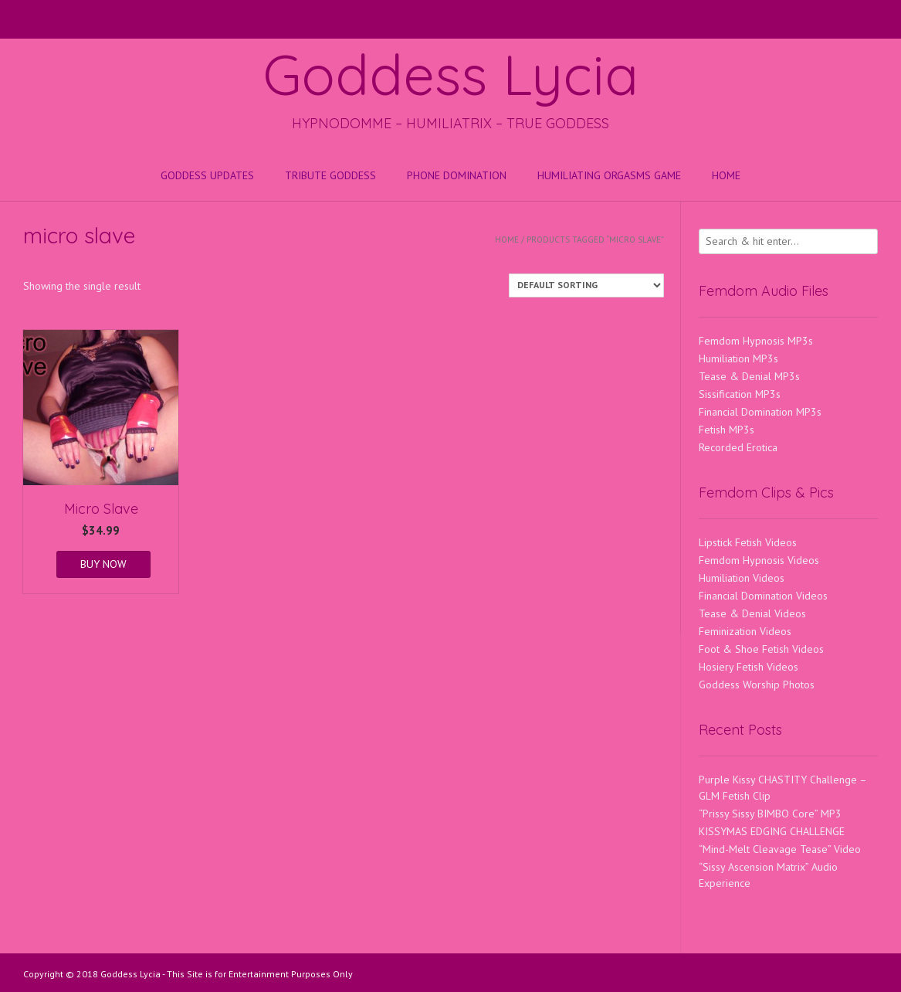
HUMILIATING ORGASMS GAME (609, 175)
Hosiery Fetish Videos (748, 667)
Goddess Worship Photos (757, 684)
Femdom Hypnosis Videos (759, 560)
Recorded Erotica (738, 447)
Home (726, 175)
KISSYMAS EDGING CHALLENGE (772, 831)
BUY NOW (103, 564)
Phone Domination (456, 175)
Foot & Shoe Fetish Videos (761, 649)
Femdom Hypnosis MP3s (756, 341)
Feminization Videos (745, 631)
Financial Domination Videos (763, 596)
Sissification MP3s (740, 394)
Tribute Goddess (330, 175)
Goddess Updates (207, 175)
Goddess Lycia (450, 74)
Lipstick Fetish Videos (748, 542)
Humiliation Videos (741, 578)
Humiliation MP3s (738, 358)
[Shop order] (586, 285)
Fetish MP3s (726, 430)
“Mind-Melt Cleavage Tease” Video (780, 849)
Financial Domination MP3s (760, 412)
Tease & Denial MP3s (749, 376)
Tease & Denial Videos (752, 613)
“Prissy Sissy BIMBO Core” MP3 (770, 813)
